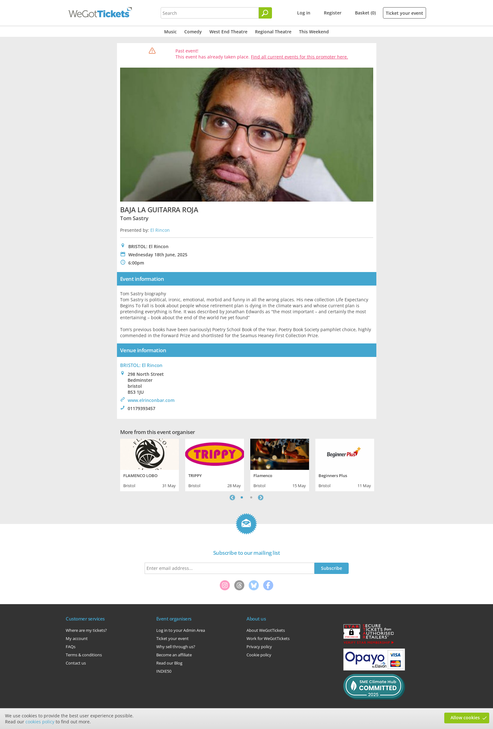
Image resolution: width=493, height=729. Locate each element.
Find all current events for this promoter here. (299, 57)
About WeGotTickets (265, 630)
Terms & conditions (84, 655)
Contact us (76, 663)
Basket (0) (365, 13)
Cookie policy (258, 655)
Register (332, 13)
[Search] (265, 13)
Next (261, 497)
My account (77, 638)
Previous (232, 497)
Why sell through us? (175, 646)
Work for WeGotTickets (268, 638)
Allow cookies (465, 718)
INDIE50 (163, 671)
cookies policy (39, 722)
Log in (303, 13)
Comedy (193, 32)
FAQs (70, 646)
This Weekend (314, 32)
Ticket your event (404, 13)
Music (170, 32)
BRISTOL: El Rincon (141, 365)
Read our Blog (169, 663)
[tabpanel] (149, 464)
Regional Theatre (273, 32)
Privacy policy (259, 646)
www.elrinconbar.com (151, 400)
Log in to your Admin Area (180, 630)
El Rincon (160, 230)
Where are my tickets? (86, 630)
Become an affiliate (174, 655)
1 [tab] (242, 497)
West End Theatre (228, 32)
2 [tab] (251, 497)
